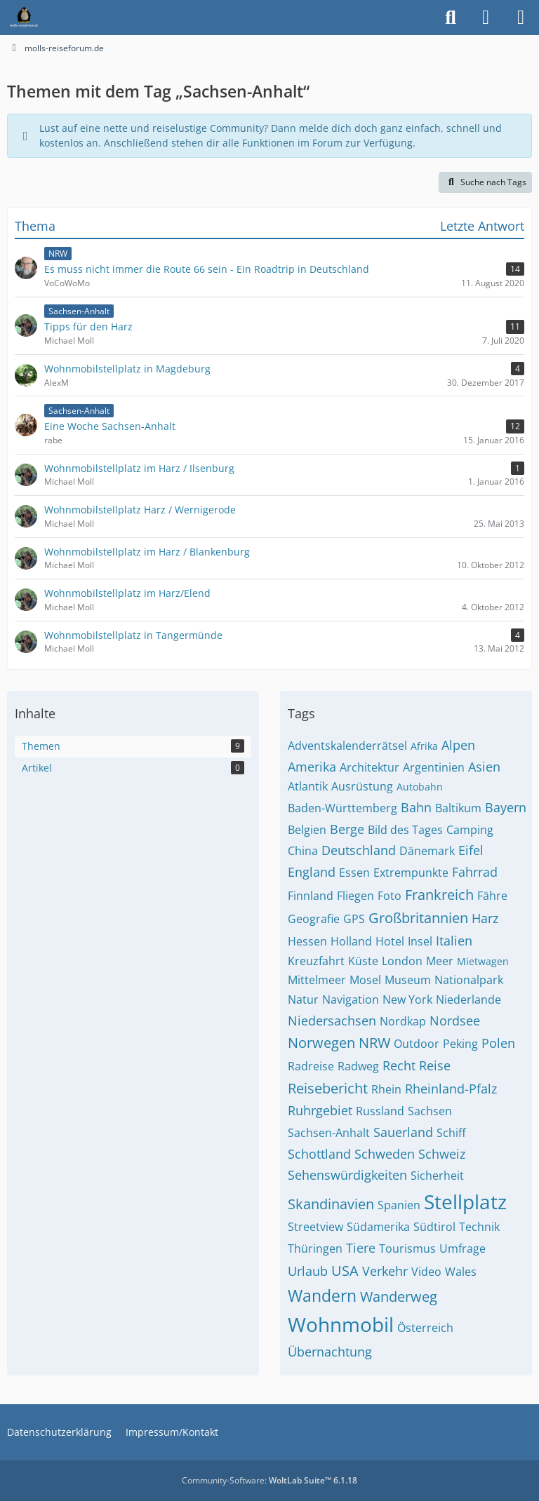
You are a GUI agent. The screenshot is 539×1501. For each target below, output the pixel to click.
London (402, 961)
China (303, 851)
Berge (347, 829)
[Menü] (521, 18)
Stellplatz (465, 1201)
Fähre (492, 895)
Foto (389, 895)
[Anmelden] (486, 17)
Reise (435, 1065)
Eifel (471, 850)
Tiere (360, 1247)
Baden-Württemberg (342, 808)
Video (426, 1271)
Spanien (399, 1205)
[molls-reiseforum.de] (24, 18)
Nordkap (403, 1021)
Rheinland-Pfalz (451, 1088)
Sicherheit (437, 1175)
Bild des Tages (405, 829)
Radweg (358, 1066)
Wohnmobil (341, 1324)
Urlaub (308, 1271)
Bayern (505, 807)
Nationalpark (468, 980)
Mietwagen (483, 961)
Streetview (315, 1226)
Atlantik (308, 786)
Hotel (389, 941)
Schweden (384, 1153)
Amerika (312, 766)
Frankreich (439, 894)
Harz (485, 918)
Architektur (369, 767)
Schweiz (441, 1153)
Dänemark (427, 851)
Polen (498, 1043)
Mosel (365, 980)
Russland (380, 1111)
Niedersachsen (332, 1020)
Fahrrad (475, 871)
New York (407, 999)
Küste (363, 961)
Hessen (307, 941)
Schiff (451, 1132)
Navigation (350, 999)
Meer (439, 961)
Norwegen (321, 1042)
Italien (454, 940)
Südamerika (378, 1226)
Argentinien (434, 767)
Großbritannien (418, 917)
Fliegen (355, 895)
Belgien (307, 829)
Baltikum (458, 808)
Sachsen (430, 1111)
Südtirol (434, 1226)
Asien (484, 766)
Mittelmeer (317, 980)
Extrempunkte (410, 872)
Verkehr (385, 1271)
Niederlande (468, 999)
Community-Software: (269, 1480)
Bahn (416, 807)
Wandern (322, 1295)
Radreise (311, 1066)
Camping (469, 829)
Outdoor (416, 1043)
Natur (303, 999)
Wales (461, 1271)
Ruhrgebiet (320, 1110)
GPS (354, 919)
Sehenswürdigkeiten (347, 1174)
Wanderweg (398, 1296)
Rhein (386, 1089)
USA (345, 1270)
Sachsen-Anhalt (329, 1132)
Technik (479, 1226)
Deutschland (358, 850)
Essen (354, 872)
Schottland (319, 1153)
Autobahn (420, 786)
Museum (408, 980)
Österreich (425, 1327)
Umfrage (462, 1248)
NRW (374, 1042)
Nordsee (455, 1020)
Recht (398, 1065)
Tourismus (407, 1248)
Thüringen (315, 1248)
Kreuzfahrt (316, 961)
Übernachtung (330, 1351)
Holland (351, 941)
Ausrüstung (362, 786)
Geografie (314, 919)
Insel (420, 941)
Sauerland (403, 1132)
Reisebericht (328, 1088)
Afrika (424, 746)
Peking (460, 1043)
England (311, 871)
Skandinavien (331, 1203)
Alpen (458, 744)
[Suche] (451, 18)
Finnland (310, 895)
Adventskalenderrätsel (347, 745)
